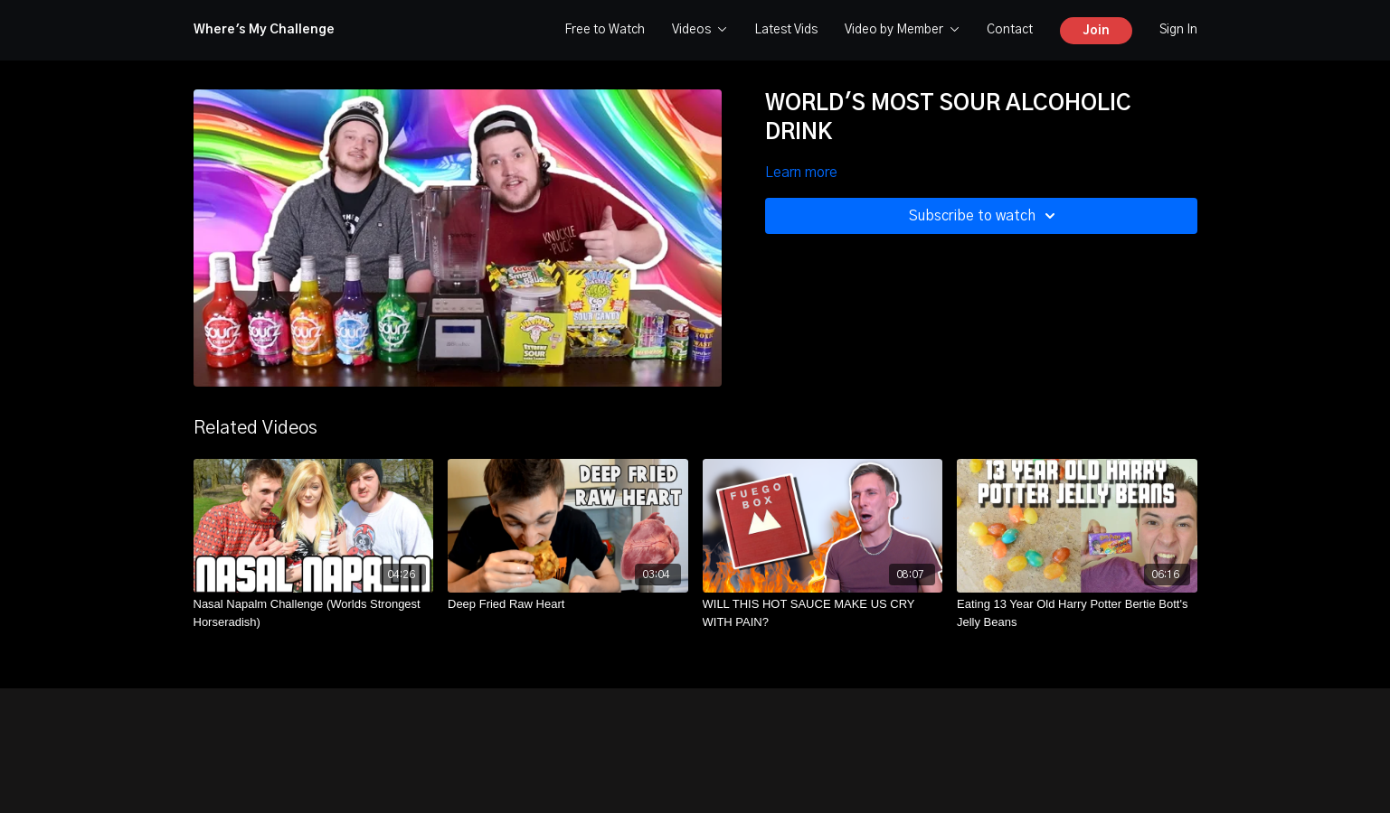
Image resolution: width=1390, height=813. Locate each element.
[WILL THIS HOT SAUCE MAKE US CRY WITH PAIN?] (823, 613)
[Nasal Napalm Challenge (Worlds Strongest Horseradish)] (314, 613)
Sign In (1178, 29)
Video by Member (902, 29)
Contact (1010, 29)
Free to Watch (604, 29)
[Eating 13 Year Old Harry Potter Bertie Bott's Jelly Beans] (1077, 613)
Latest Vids (786, 29)
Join (1096, 30)
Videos (699, 29)
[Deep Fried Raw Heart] (568, 604)
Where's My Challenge (264, 29)
